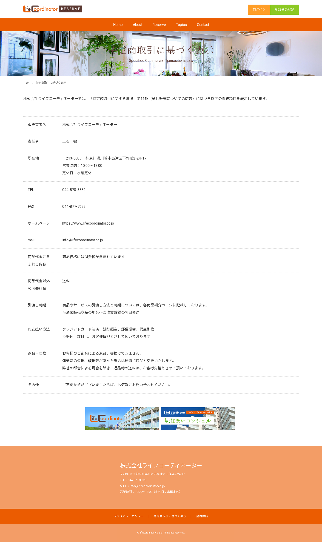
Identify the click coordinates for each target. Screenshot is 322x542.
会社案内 (202, 516)
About (137, 25)
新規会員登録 (284, 9)
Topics (181, 25)
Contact (203, 25)
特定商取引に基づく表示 (170, 516)
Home (118, 25)
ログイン (259, 9)
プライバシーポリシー (129, 516)
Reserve (159, 25)
